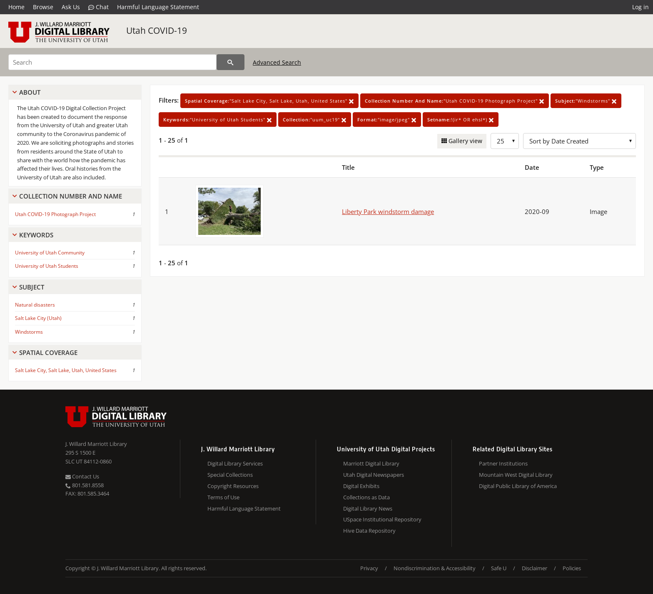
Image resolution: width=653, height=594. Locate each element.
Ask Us (71, 7)
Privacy (369, 568)
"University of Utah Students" (217, 119)
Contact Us (82, 476)
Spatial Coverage (48, 352)
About (29, 92)
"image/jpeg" (386, 119)
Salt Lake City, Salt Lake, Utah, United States (66, 370)
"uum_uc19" (314, 119)
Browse (43, 7)
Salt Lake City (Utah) (38, 318)
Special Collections (230, 474)
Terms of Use (223, 497)
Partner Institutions (503, 463)
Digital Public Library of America (518, 486)
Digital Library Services (235, 463)
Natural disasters (35, 304)
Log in (640, 7)
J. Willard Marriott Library (96, 444)
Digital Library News (367, 508)
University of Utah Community (50, 252)
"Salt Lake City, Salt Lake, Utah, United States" (269, 101)
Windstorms (29, 331)
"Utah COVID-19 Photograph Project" (454, 101)
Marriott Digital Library (371, 463)
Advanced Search (277, 62)
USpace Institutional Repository (382, 519)
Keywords (36, 235)
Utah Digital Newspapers (373, 474)
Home (16, 7)
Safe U (498, 568)
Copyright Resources (233, 486)
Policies (572, 568)
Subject (31, 287)
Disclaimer (534, 568)
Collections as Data (366, 497)
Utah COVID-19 (156, 30)
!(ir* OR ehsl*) (460, 119)
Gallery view (464, 141)
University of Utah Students (46, 265)
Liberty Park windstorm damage (388, 211)
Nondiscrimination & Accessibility (435, 568)
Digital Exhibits (361, 486)
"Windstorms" (586, 101)
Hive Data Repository (369, 530)
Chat (98, 7)
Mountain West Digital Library (516, 474)
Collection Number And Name (70, 196)
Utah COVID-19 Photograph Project (55, 214)
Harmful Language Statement (158, 7)
